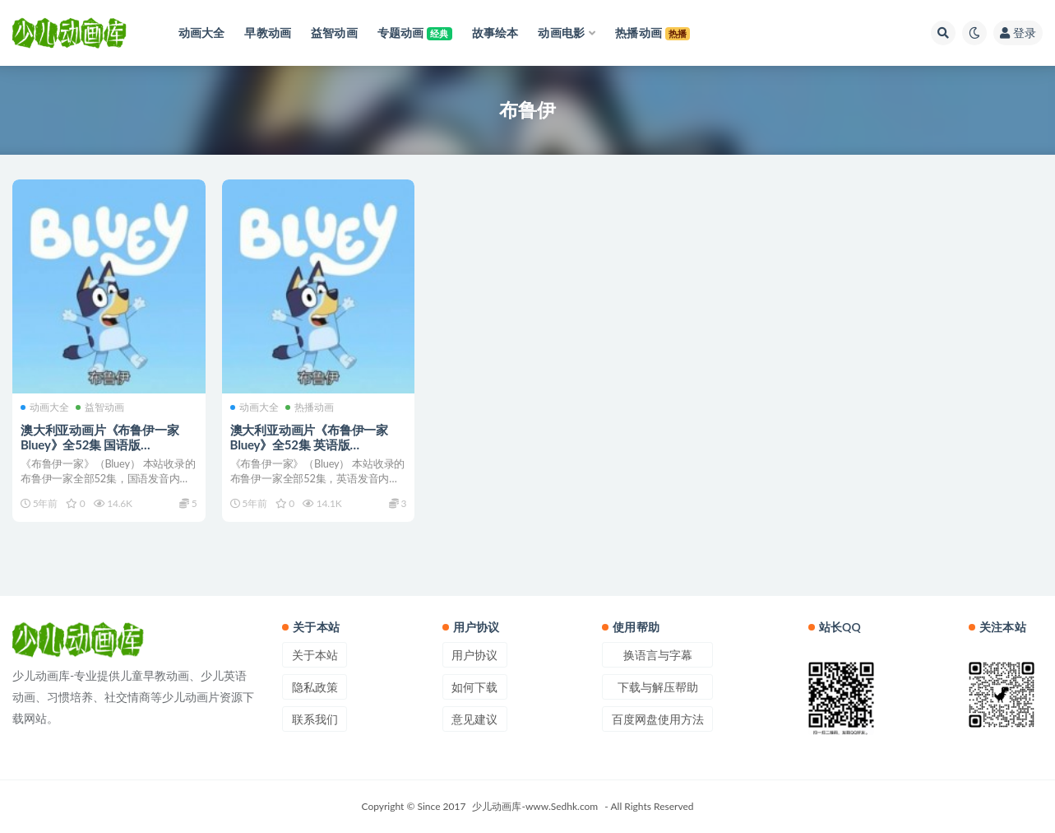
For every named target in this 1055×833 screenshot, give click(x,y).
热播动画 (309, 407)
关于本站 (315, 655)
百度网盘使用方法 (658, 719)
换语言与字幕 (657, 655)
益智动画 (100, 407)
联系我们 (315, 719)
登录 (1018, 33)
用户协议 (474, 655)
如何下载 (474, 687)
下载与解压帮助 (658, 687)
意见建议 (474, 719)
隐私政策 (315, 687)
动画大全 (45, 407)
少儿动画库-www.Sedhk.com (535, 806)
